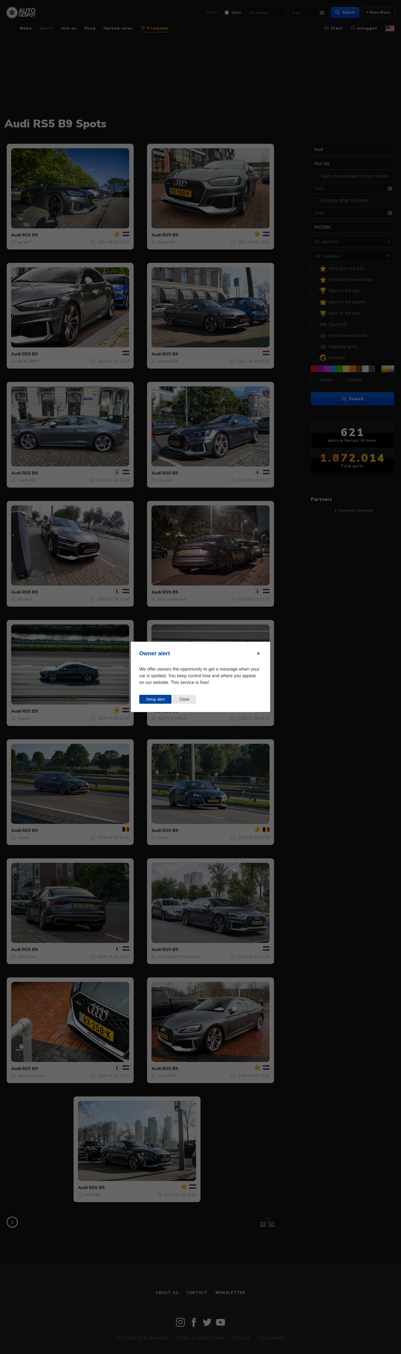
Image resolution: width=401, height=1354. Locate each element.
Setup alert (155, 699)
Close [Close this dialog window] (184, 699)
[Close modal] (258, 653)
